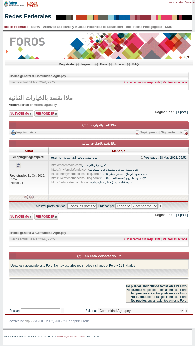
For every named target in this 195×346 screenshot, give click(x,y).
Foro (103, 64)
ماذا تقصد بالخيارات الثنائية (41, 97)
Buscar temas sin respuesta (141, 82)
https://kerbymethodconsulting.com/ (75, 174)
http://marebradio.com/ (66, 165)
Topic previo (149, 132)
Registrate (66, 64)
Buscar (119, 64)
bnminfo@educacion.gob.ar (71, 336)
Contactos (190, 2)
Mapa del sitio (176, 2)
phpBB (29, 321)
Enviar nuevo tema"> (21, 113)
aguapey (50, 105)
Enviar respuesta (46, 113)
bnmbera (36, 105)
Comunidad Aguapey (50, 76)
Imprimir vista (26, 132)
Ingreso (86, 64)
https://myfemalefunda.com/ (70, 169)
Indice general (20, 76)
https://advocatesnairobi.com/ (71, 182)
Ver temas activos (175, 82)
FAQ (135, 64)
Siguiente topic (172, 132)
